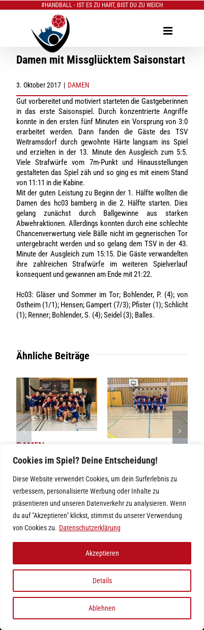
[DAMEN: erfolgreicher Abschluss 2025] (56, 382)
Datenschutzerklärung (90, 528)
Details (102, 581)
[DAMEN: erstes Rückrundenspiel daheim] (147, 382)
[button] (24, 431)
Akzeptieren (102, 553)
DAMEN (79, 85)
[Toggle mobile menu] (168, 30)
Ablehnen (102, 608)
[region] (102, 537)
